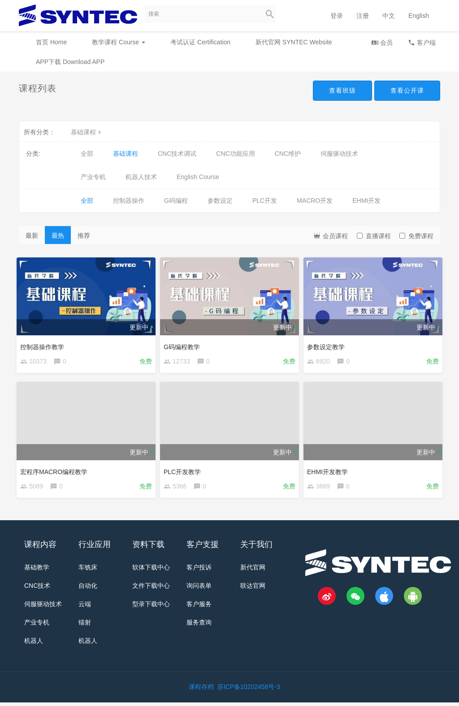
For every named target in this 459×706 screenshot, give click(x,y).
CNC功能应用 (235, 153)
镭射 (84, 625)
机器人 (33, 644)
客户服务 (199, 607)
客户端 (422, 42)
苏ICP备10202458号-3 (248, 690)
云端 (84, 607)
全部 (87, 153)
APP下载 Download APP (70, 61)
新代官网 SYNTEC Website (293, 42)
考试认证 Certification (200, 42)
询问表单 (199, 589)
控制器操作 (128, 200)
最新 (32, 235)
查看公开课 (407, 90)
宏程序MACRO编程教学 (56, 471)
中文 (388, 15)
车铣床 (87, 570)
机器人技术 (141, 176)
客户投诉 (199, 570)
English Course (198, 176)
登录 (336, 15)
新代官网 (252, 570)
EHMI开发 (366, 200)
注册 (362, 15)
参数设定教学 (328, 344)
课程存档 (201, 690)
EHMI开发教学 (329, 471)
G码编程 (176, 200)
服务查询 (199, 625)
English (418, 15)
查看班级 (342, 90)
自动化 (87, 589)
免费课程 (416, 236)
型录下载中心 (151, 607)
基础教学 (36, 570)
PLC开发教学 (184, 471)
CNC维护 (288, 153)
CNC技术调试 (177, 153)
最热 (58, 235)
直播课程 (374, 236)
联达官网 (252, 589)
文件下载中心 (151, 589)
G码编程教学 (184, 344)
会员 (382, 42)
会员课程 (330, 235)
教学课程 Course (118, 42)
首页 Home (51, 42)
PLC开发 (264, 200)
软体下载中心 (151, 570)
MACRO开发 (315, 200)
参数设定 (220, 200)
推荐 (84, 235)
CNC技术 (37, 589)
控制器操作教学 (44, 344)
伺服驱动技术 (339, 153)
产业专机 (93, 176)
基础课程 (87, 132)
